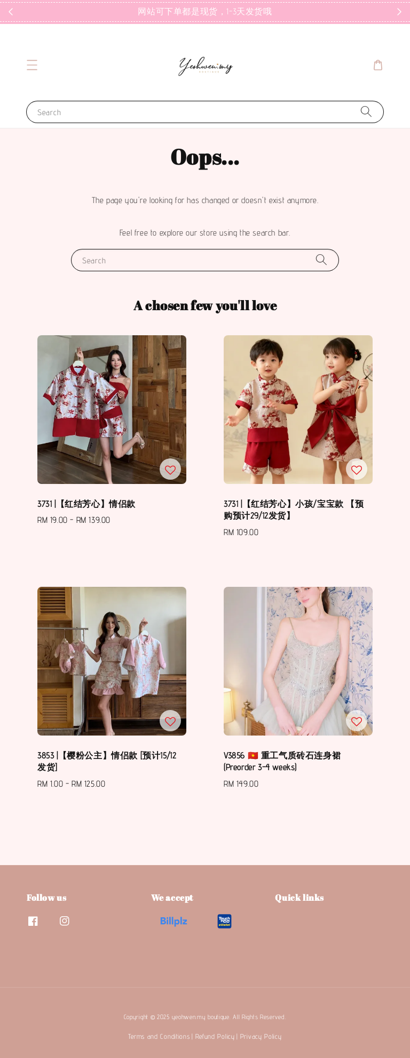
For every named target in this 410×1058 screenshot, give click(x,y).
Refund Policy (215, 1036)
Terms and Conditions (159, 1036)
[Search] (366, 111)
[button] (32, 65)
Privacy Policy (261, 1036)
